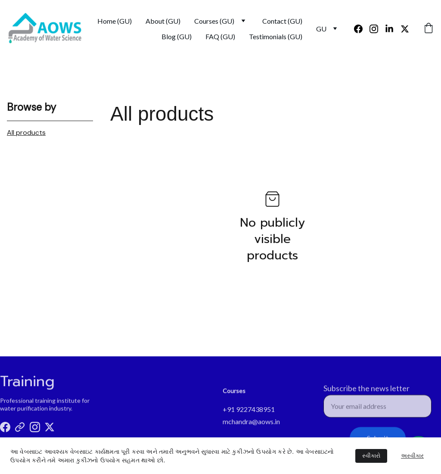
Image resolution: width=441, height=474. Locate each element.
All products (26, 132)
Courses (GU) (214, 21)
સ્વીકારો (371, 455)
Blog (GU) (176, 36)
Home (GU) (114, 21)
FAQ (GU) (220, 36)
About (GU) (163, 21)
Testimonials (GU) (275, 36)
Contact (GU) (282, 21)
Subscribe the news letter (366, 391)
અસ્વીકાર (412, 455)
